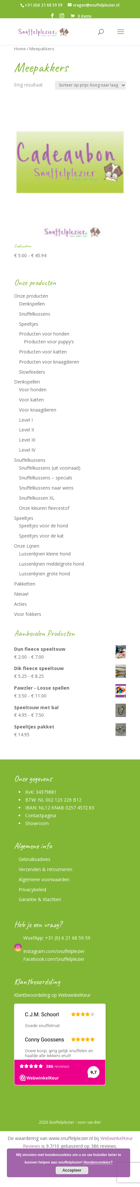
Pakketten (24, 584)
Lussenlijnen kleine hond (45, 554)
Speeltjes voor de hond (43, 526)
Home (20, 49)
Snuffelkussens (34, 314)
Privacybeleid (32, 889)
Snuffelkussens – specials (45, 478)
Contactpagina (40, 815)
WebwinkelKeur (74, 995)
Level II (26, 430)
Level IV (27, 450)
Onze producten (31, 296)
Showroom (37, 823)
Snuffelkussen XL (37, 498)
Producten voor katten (43, 352)
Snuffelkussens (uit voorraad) (49, 468)
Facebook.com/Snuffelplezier (53, 959)
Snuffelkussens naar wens (46, 488)
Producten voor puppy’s (49, 341)
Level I (26, 420)
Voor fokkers (27, 614)
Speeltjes (28, 324)
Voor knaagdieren (37, 410)
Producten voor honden (44, 334)
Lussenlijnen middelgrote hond (51, 564)
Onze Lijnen (26, 546)
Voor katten (31, 400)
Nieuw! (21, 594)
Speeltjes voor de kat (41, 536)
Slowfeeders (32, 372)
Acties (20, 604)
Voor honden (32, 389)
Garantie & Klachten (40, 899)
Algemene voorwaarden (44, 879)
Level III (27, 440)
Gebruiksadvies (34, 859)
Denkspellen (32, 304)
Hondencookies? (98, 1162)
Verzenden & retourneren (45, 869)
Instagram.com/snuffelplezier (49, 951)
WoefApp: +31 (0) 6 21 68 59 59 (56, 938)
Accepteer (71, 1170)
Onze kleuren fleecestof (44, 508)
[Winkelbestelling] (90, 85)
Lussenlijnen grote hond (44, 573)
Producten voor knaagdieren (49, 362)
